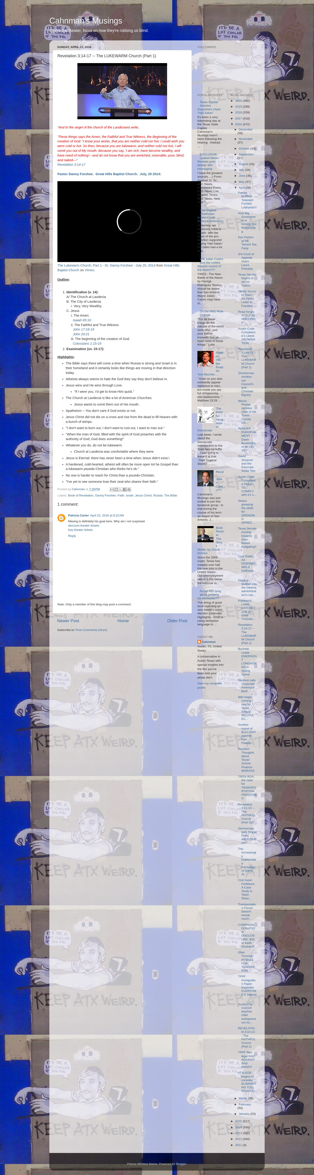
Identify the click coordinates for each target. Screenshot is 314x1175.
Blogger (181, 1164)
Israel (129, 495)
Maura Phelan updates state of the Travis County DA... (247, 411)
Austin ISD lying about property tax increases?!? (209, 594)
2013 (239, 1133)
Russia (158, 495)
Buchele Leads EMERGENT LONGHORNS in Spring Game (247, 661)
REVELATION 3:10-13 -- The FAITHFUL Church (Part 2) (247, 1037)
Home (123, 620)
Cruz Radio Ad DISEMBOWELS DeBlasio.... (247, 565)
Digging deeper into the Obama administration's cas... (247, 588)
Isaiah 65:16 (82, 320)
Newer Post (68, 620)
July (242, 170)
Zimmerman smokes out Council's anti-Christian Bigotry (246, 384)
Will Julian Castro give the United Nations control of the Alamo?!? (210, 264)
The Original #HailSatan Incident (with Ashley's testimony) (210, 216)
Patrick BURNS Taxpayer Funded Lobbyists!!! (247, 200)
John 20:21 (81, 334)
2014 (239, 1127)
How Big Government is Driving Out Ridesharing (247, 222)
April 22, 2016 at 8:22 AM (107, 515)
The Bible (170, 495)
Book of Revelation (80, 495)
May (242, 181)
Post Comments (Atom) (91, 630)
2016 (239, 124)
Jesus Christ (143, 495)
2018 (239, 112)
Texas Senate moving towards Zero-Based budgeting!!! (247, 539)
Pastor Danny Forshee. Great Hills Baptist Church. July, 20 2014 (108, 174)
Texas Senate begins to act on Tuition (247, 280)
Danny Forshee (105, 495)
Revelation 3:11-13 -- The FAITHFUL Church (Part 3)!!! (246, 813)
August (244, 164)
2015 (239, 1121)
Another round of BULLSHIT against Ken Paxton (247, 734)
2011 (239, 1145)
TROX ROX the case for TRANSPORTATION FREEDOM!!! (247, 787)
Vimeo (89, 270)
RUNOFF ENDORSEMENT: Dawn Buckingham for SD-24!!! (247, 439)
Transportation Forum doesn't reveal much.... (247, 912)
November (246, 139)
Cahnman (209, 642)
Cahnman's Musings (85, 20)
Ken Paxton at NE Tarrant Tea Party (247, 243)
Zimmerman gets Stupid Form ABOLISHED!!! (247, 836)
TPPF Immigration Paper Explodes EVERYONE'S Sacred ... (247, 987)
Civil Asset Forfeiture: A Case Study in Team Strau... (246, 889)
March (243, 1098)
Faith (121, 495)
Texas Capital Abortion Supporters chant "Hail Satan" (208, 107)
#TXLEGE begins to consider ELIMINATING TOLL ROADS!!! (247, 1082)
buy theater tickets (80, 529)
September (246, 154)
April (242, 187)
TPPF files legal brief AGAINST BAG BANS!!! (246, 1060)
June (242, 175)
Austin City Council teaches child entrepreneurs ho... (247, 1013)
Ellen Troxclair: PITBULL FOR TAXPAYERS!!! (246, 961)
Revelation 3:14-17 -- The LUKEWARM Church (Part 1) (247, 634)
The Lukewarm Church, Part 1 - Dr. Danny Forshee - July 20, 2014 (106, 265)
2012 (239, 1139)
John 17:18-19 (83, 329)
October (245, 148)
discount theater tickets (83, 525)
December (246, 129)
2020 (239, 100)
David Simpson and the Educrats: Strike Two (246, 463)
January (245, 1113)
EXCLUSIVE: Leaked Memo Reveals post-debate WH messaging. (208, 162)
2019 (239, 106)
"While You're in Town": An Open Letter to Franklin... (247, 299)
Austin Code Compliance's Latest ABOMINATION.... (247, 336)
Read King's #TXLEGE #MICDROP (246, 317)
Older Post (177, 620)
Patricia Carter (78, 515)
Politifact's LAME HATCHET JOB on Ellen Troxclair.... (247, 610)
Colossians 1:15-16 (87, 343)
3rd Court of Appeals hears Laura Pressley (246, 261)
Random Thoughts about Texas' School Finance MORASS (246, 759)
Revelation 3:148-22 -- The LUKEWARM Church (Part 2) (247, 358)
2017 (239, 118)
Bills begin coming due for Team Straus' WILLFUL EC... (246, 708)
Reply (72, 536)
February (245, 1104)
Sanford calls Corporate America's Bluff (246, 686)
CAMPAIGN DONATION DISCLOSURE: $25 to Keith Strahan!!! (246, 935)
